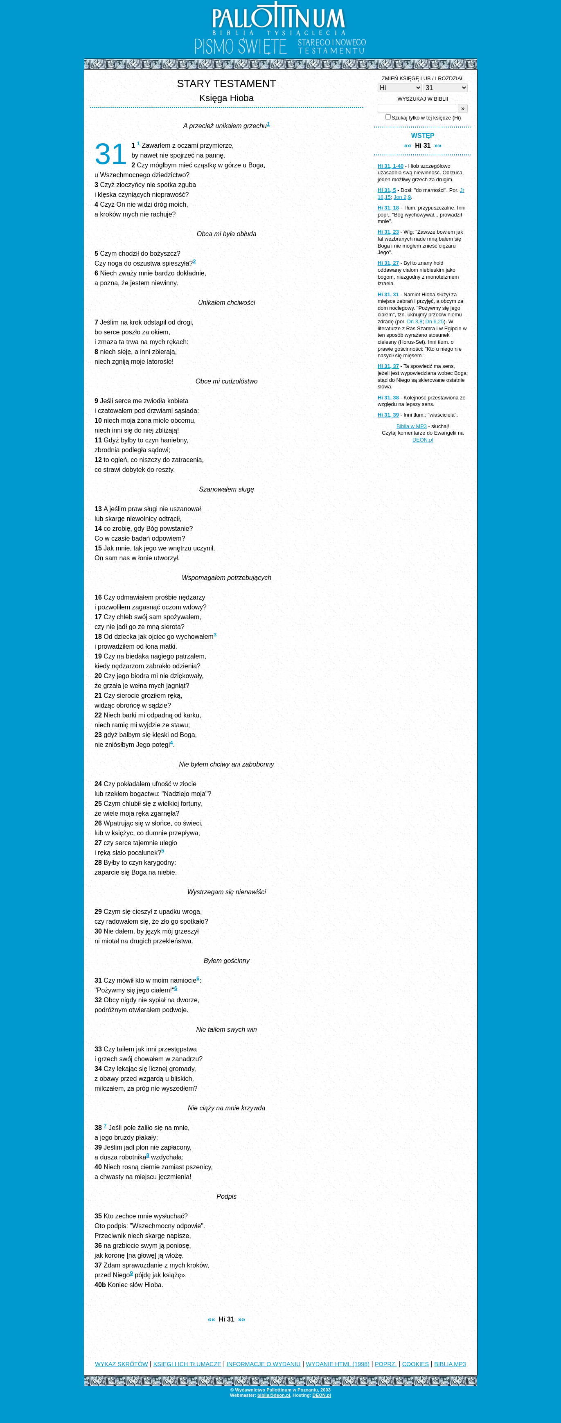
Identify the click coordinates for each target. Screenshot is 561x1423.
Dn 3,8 (415, 321)
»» (242, 1319)
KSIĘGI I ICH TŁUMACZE (187, 1364)
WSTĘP (423, 135)
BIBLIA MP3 (450, 1364)
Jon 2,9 (402, 197)
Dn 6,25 (435, 321)
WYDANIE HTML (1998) (337, 1364)
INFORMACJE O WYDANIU (264, 1364)
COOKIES (415, 1364)
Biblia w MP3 (412, 426)
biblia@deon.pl (273, 1395)
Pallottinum (278, 1389)
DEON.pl (422, 440)
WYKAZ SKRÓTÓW (121, 1364)
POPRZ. (386, 1364)
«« (211, 1319)
